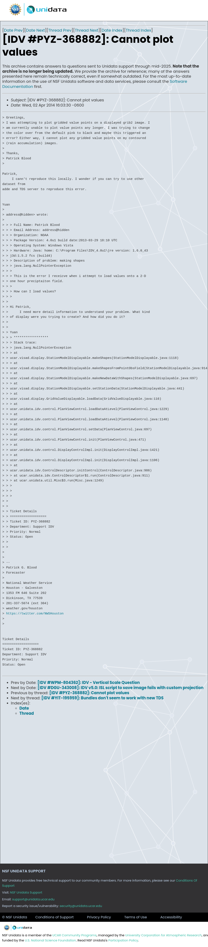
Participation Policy (123, 940)
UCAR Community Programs (74, 935)
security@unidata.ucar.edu (81, 906)
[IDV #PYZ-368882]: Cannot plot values (89, 692)
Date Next (35, 30)
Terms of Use (135, 917)
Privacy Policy (99, 917)
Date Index (112, 30)
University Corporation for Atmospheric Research (163, 935)
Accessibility (171, 917)
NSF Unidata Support (26, 892)
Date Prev (13, 30)
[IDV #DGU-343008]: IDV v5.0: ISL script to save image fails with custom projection (121, 687)
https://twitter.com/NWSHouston (35, 613)
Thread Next (86, 30)
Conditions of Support (54, 917)
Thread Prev (60, 30)
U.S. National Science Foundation (50, 940)
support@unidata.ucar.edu (33, 899)
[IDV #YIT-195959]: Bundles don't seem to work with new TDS (102, 698)
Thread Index (138, 30)
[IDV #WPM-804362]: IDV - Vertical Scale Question (88, 682)
